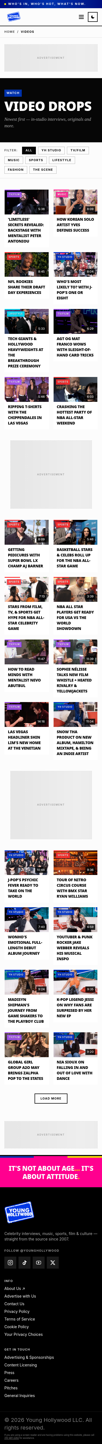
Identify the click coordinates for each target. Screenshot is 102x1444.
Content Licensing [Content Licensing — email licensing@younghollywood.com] (20, 1365)
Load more (51, 1098)
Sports (36, 160)
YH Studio (51, 150)
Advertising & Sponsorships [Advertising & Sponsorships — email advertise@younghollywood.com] (29, 1357)
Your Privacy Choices (23, 1334)
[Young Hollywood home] (19, 1212)
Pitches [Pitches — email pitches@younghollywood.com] (11, 1388)
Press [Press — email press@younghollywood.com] (9, 1372)
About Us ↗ (14, 1288)
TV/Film (77, 150)
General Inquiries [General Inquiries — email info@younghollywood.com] (19, 1395)
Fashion (16, 170)
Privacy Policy (17, 1311)
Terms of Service (19, 1319)
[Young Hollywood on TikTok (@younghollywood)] (24, 1263)
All (29, 150)
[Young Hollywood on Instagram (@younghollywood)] (10, 1263)
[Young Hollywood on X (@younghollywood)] (53, 1263)
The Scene (43, 170)
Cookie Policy (16, 1326)
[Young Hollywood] (13, 16)
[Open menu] (81, 16)
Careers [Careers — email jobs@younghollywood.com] (11, 1380)
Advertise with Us (20, 1296)
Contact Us (14, 1303)
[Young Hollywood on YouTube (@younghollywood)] (39, 1263)
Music (14, 160)
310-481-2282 (11, 1438)
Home (9, 32)
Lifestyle (62, 160)
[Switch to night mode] (93, 17)
